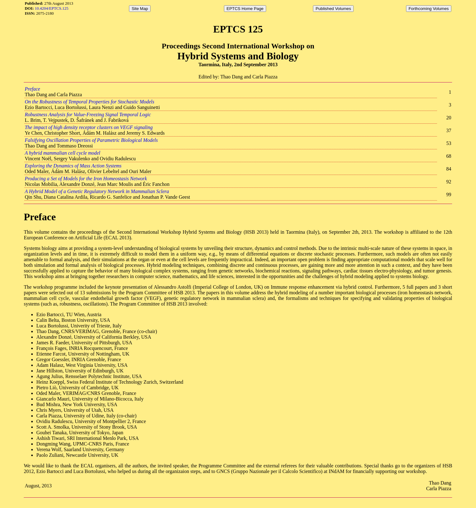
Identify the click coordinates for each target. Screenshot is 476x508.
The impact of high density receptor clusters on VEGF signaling (89, 127)
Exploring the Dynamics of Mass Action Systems (73, 165)
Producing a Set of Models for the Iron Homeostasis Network (86, 178)
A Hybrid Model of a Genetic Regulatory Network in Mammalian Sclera (97, 191)
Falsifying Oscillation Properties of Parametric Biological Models (91, 140)
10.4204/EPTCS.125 (51, 8)
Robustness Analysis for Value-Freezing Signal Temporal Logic (88, 114)
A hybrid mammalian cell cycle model (62, 153)
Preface (32, 89)
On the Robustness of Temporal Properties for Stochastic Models (89, 101)
